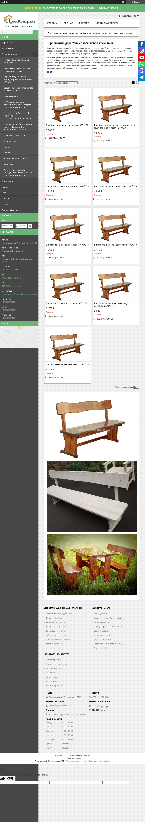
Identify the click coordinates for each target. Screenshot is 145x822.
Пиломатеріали (11, 96)
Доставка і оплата (10, 210)
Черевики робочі (53, 685)
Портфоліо (7, 42)
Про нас (5, 198)
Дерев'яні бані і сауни (55, 622)
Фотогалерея (8, 48)
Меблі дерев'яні (101, 613)
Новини (5, 187)
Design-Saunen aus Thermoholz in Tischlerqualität (18, 89)
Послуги (7, 147)
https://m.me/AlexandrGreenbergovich (19, 294)
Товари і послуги (9, 54)
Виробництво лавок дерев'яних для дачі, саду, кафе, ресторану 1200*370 (114, 126)
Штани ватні (51, 672)
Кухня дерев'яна (101, 648)
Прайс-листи (7, 181)
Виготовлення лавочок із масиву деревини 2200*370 (110, 304)
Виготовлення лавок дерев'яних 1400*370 (67, 186)
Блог (4, 192)
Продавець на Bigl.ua (72, 758)
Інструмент (9, 164)
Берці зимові (51, 681)
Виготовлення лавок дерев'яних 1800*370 (115, 244)
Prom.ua (86, 756)
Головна (52, 23)
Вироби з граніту (12, 141)
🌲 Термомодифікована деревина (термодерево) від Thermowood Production (17, 105)
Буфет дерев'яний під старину (108, 643)
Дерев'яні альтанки (54, 643)
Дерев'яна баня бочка (56, 626)
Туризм (7, 152)
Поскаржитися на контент (76, 761)
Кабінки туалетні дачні (56, 635)
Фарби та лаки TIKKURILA (15, 158)
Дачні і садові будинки (56, 630)
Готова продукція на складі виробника (16, 61)
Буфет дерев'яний (102, 639)
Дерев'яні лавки (101, 622)
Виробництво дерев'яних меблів (70, 33)
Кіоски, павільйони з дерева (58, 639)
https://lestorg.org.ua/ (11, 277)
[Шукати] (35, 32)
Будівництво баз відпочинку (58, 613)
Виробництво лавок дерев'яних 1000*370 (67, 125)
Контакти (84, 23)
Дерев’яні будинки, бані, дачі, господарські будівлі (17, 69)
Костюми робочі (53, 659)
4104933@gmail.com (11, 286)
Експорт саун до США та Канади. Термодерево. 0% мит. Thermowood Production (18, 173)
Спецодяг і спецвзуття (14, 135)
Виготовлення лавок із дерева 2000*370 (66, 303)
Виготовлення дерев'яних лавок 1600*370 (67, 244)
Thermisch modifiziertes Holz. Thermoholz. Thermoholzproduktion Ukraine (18, 116)
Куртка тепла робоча (55, 664)
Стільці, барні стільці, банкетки (108, 626)
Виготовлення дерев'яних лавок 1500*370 (115, 186)
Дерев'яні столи (101, 630)
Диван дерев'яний (102, 635)
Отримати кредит (108, 8)
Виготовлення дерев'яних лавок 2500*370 (67, 364)
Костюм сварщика (54, 668)
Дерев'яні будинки (54, 618)
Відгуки (5, 204)
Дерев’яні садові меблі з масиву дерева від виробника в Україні (18, 79)
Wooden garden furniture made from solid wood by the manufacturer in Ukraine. (18, 127)
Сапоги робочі (52, 677)
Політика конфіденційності (99, 761)
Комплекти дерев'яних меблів (108, 618)
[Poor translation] (11, 778)
